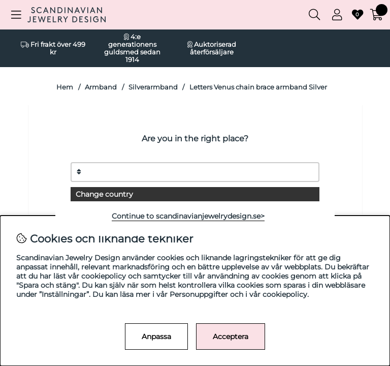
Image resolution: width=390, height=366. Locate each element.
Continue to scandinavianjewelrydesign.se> (188, 216)
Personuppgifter (199, 294)
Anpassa (156, 336)
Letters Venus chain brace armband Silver (258, 87)
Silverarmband (153, 87)
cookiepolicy (285, 294)
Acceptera (230, 336)
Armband (101, 87)
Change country (104, 194)
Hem (64, 87)
